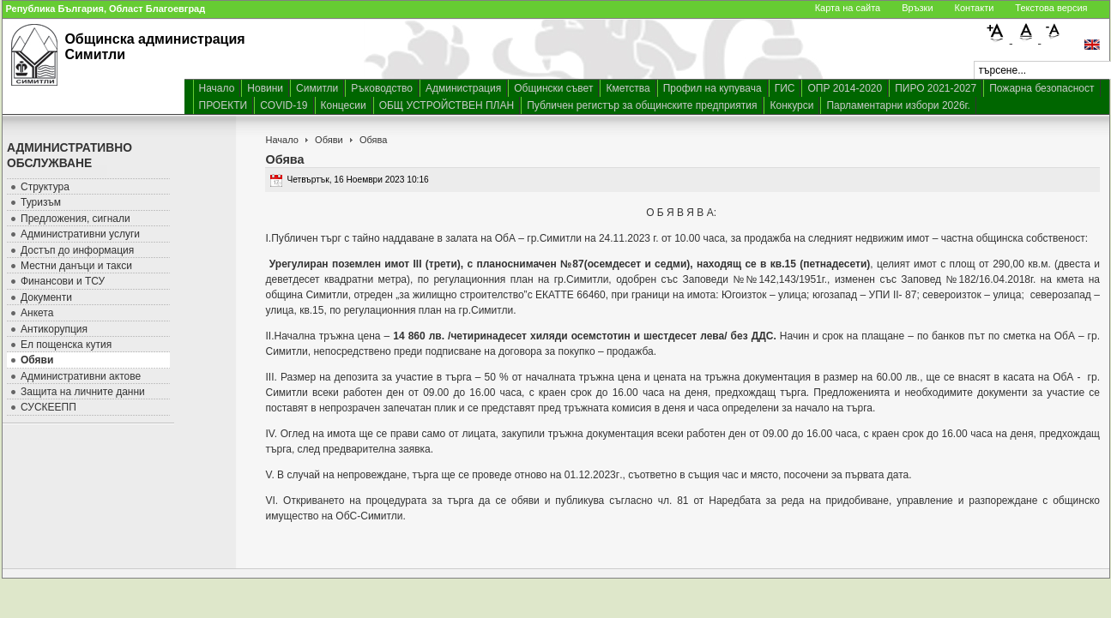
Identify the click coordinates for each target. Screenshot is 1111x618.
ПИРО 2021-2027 (935, 88)
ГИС (785, 88)
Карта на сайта (848, 8)
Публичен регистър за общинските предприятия (642, 105)
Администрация (463, 88)
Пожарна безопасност (1041, 88)
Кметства (627, 88)
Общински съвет (553, 88)
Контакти (974, 8)
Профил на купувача (712, 88)
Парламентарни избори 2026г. (897, 105)
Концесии (343, 105)
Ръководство (382, 88)
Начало (217, 88)
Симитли (317, 88)
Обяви (329, 140)
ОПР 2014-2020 (844, 88)
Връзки (917, 8)
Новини (265, 88)
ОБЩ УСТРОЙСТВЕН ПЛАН (447, 105)
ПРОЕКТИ (223, 105)
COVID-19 (283, 105)
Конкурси (791, 105)
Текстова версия (1051, 8)
